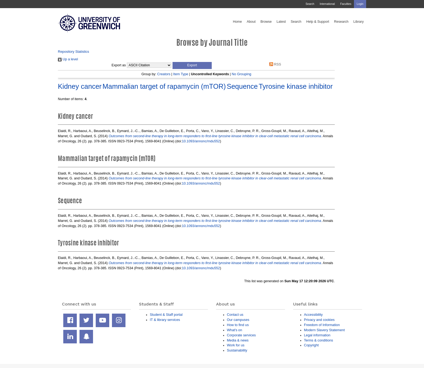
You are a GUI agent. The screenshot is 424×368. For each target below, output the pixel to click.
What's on (234, 330)
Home (237, 22)
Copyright (311, 345)
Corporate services (241, 335)
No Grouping (241, 74)
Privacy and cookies (319, 320)
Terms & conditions (318, 340)
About (251, 22)
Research (341, 22)
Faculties (345, 3)
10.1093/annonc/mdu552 (201, 141)
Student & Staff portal (166, 315)
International (327, 3)
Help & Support (317, 22)
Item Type (180, 74)
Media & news (238, 340)
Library (358, 22)
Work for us (235, 345)
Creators (163, 74)
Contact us (235, 315)
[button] (192, 65)
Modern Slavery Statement (324, 330)
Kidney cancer (80, 86)
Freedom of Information (322, 325)
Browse (266, 22)
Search (310, 3)
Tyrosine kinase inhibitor (296, 86)
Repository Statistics (73, 52)
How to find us (238, 325)
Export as (119, 65)
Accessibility (313, 315)
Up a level (68, 59)
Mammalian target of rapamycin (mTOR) (164, 86)
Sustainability (237, 350)
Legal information (317, 335)
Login (360, 3)
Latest (281, 22)
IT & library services (165, 320)
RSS (274, 64)
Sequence (242, 86)
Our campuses (238, 320)
